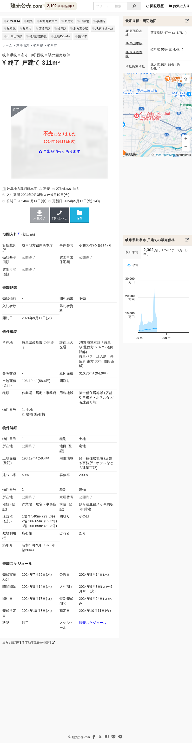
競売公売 (20, 6)
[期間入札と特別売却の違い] (18, 234)
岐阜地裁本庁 (48, 21)
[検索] (134, 6)
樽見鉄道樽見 (38, 36)
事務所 (100, 21)
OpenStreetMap (164, 155)
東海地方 (22, 45)
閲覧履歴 (155, 6)
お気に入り (179, 6)
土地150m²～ (62, 36)
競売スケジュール (93, 623)
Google (130, 154)
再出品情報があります (61, 151)
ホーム (7, 45)
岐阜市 (27, 28)
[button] (186, 79)
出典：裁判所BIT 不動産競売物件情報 (28, 642)
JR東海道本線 (104, 28)
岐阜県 (11, 28)
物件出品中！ (61, 6)
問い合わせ (60, 215)
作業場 (84, 21)
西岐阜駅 (44, 28)
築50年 (82, 36)
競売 (30, 21)
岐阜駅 (62, 28)
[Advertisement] (59, 86)
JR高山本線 (14, 36)
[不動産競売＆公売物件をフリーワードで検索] (110, 6)
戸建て (69, 21)
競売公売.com (81, 737)
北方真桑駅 (80, 28)
